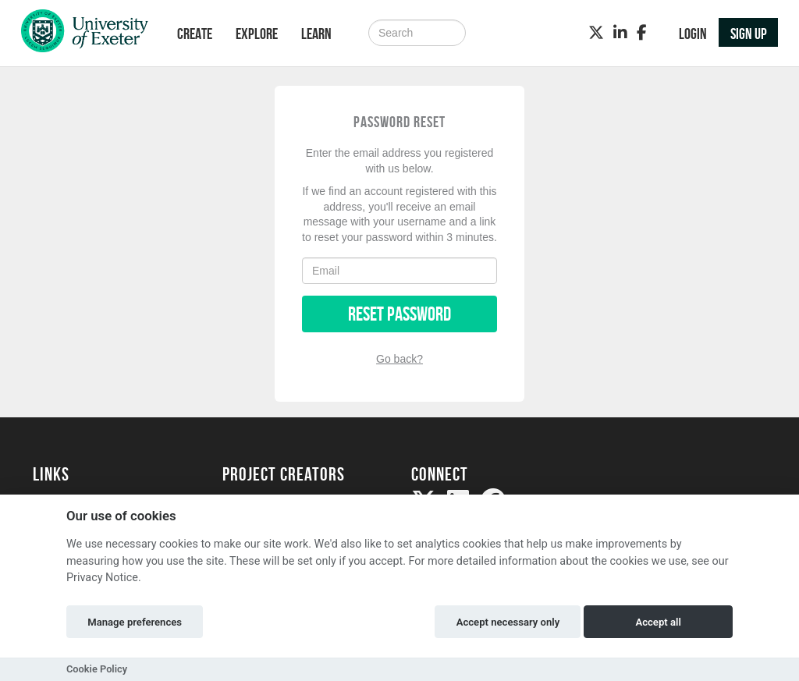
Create (194, 33)
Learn (316, 33)
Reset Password (399, 314)
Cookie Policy (96, 669)
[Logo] (84, 34)
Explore (257, 33)
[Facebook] (642, 33)
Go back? (399, 359)
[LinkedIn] (620, 33)
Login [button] (693, 33)
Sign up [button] (748, 33)
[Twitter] (596, 33)
